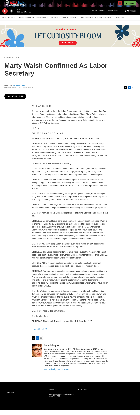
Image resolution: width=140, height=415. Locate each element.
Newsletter (87, 23)
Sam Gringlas (19, 90)
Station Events (69, 23)
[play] (5, 16)
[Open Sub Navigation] (15, 23)
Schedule (55, 23)
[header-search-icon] (121, 6)
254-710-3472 (82, 395)
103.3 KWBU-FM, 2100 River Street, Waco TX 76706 (61, 400)
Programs (41, 23)
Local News (7, 23)
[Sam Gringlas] (37, 355)
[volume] (11, 15)
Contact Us (53, 395)
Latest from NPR (26, 23)
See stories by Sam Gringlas (56, 374)
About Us (120, 23)
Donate (132, 6)
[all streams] (130, 15)
